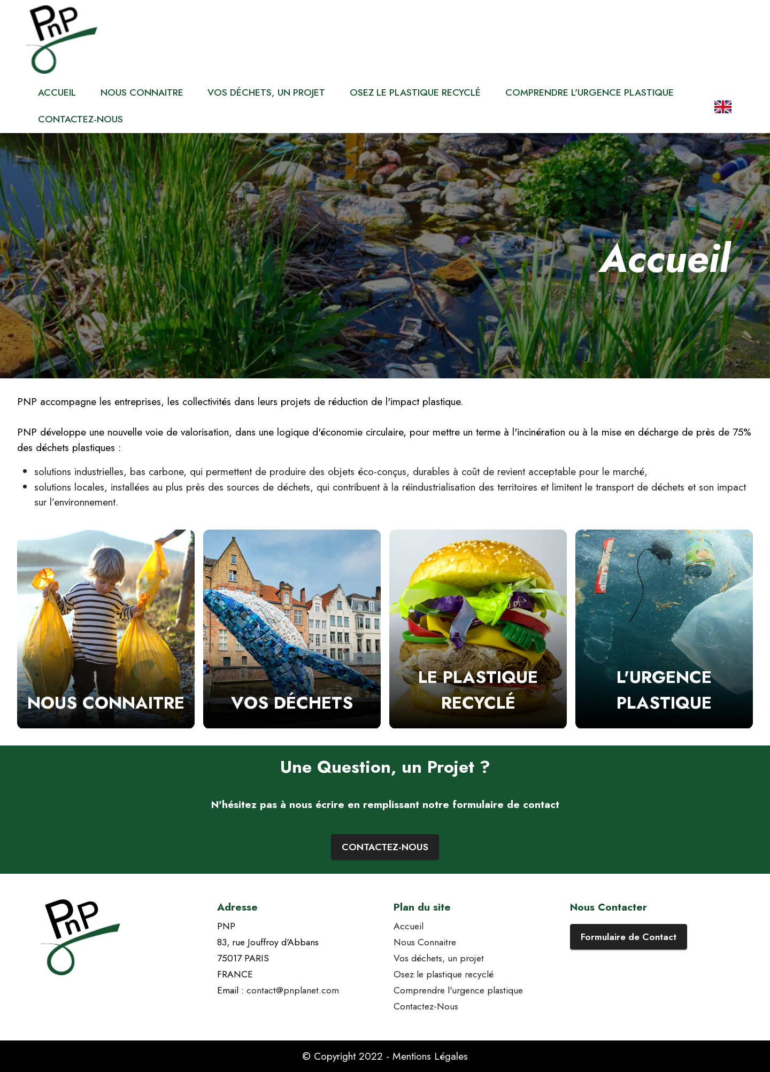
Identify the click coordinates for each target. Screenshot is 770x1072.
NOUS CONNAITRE (142, 92)
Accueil (409, 926)
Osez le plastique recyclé (444, 974)
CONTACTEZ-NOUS (80, 119)
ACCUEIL (57, 92)
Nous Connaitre (425, 942)
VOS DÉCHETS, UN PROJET (266, 92)
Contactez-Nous (426, 1006)
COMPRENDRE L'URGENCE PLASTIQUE (589, 92)
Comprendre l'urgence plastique (458, 990)
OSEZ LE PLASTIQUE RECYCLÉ (415, 92)
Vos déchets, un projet (439, 958)
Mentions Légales (430, 1055)
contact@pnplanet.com (293, 990)
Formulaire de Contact (628, 937)
